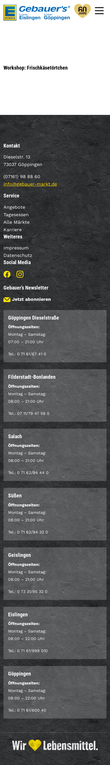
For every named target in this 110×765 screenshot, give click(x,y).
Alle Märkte (16, 222)
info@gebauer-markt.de (30, 184)
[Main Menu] (99, 10)
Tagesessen (16, 214)
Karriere (12, 229)
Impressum (16, 248)
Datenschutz (17, 255)
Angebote (14, 207)
